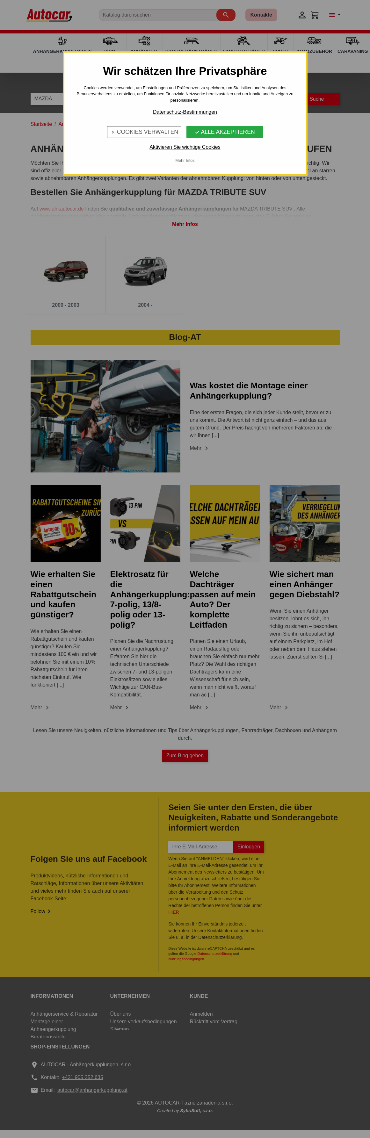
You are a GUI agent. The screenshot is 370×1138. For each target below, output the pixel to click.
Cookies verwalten (144, 132)
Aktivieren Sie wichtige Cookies (184, 147)
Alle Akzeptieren (225, 132)
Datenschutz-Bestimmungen (185, 112)
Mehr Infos (184, 160)
